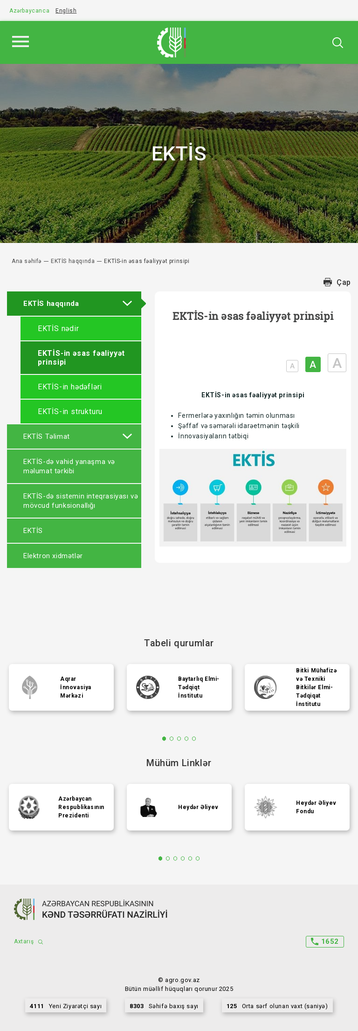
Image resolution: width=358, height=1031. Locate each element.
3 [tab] (179, 738)
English (65, 10)
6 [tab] (198, 858)
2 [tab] (172, 738)
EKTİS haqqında (73, 261)
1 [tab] (164, 738)
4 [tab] (187, 738)
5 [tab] (194, 738)
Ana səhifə (26, 261)
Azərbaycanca (29, 10)
